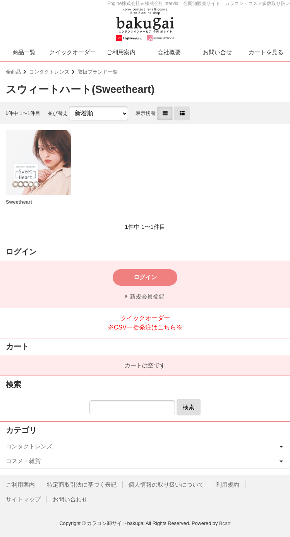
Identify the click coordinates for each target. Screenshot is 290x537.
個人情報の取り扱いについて (166, 484)
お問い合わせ (70, 499)
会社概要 (169, 52)
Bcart (225, 523)
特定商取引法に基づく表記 (82, 484)
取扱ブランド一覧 (97, 72)
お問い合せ (217, 52)
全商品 (13, 72)
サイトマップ (23, 499)
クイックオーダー (72, 52)
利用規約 (227, 484)
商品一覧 (24, 52)
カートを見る (266, 52)
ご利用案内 (121, 52)
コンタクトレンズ (49, 72)
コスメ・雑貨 (23, 461)
